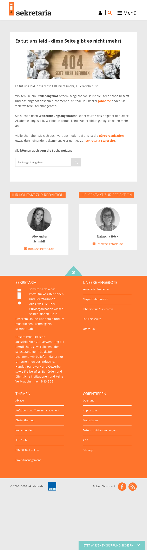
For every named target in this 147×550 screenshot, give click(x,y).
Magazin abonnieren (95, 299)
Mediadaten (90, 420)
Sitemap (88, 450)
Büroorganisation (111, 136)
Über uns (88, 400)
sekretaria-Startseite (100, 141)
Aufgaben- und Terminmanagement (37, 410)
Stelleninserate (92, 319)
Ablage (19, 400)
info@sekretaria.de (41, 249)
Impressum (90, 410)
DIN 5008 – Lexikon (27, 450)
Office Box (89, 329)
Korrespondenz (24, 430)
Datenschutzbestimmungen (100, 430)
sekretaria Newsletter (96, 289)
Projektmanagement (28, 460)
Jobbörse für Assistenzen (98, 309)
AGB (85, 440)
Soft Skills (21, 440)
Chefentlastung (24, 420)
